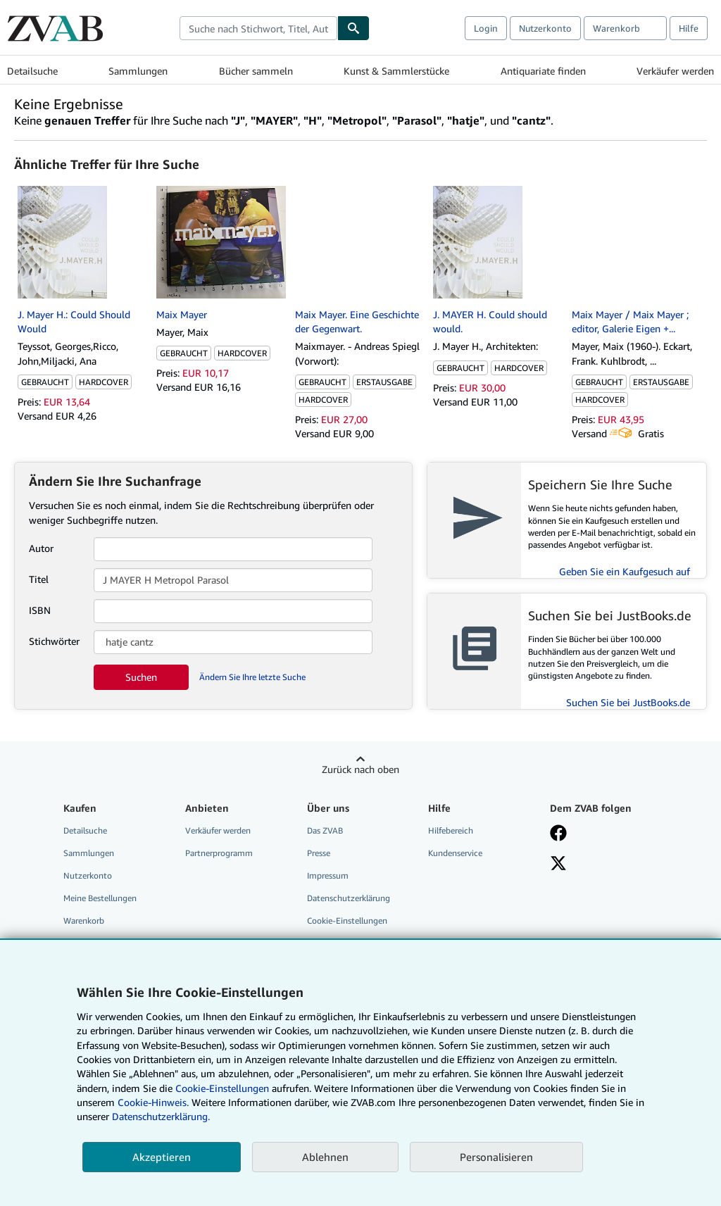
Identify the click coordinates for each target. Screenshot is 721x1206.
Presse (318, 853)
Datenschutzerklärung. (161, 1116)
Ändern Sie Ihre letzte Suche (252, 677)
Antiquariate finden (543, 71)
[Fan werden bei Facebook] (558, 834)
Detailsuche (32, 71)
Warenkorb (83, 920)
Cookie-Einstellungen (222, 1088)
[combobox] (258, 28)
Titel (39, 579)
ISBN (40, 610)
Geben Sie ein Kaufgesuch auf (624, 571)
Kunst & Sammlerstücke (396, 71)
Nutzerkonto (545, 28)
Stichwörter (54, 641)
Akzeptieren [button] (161, 1156)
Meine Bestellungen (100, 898)
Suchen (141, 677)
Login (486, 28)
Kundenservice (455, 853)
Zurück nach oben (360, 769)
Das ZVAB (325, 830)
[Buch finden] (353, 28)
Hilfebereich (450, 830)
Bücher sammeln (256, 71)
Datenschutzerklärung (348, 898)
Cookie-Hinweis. (153, 1102)
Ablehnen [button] (325, 1156)
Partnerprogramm (219, 853)
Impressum (328, 875)
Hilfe (688, 28)
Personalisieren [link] (496, 1156)
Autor (41, 548)
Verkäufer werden (675, 71)
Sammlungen (138, 71)
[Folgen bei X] (558, 864)
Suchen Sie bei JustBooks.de (628, 702)
